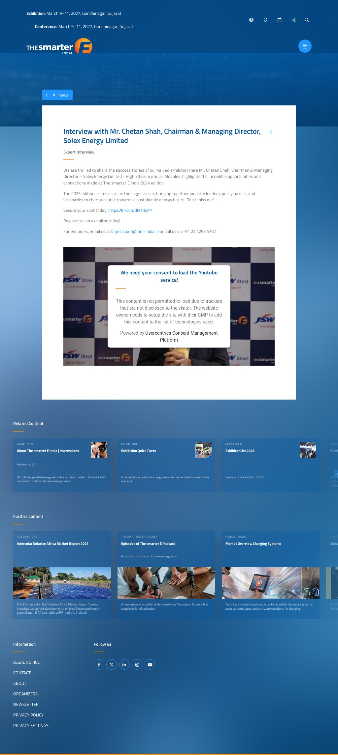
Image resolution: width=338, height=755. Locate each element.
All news (55, 95)
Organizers (25, 693)
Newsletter (26, 704)
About (19, 683)
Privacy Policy (28, 715)
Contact (22, 672)
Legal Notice (26, 662)
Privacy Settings (31, 725)
